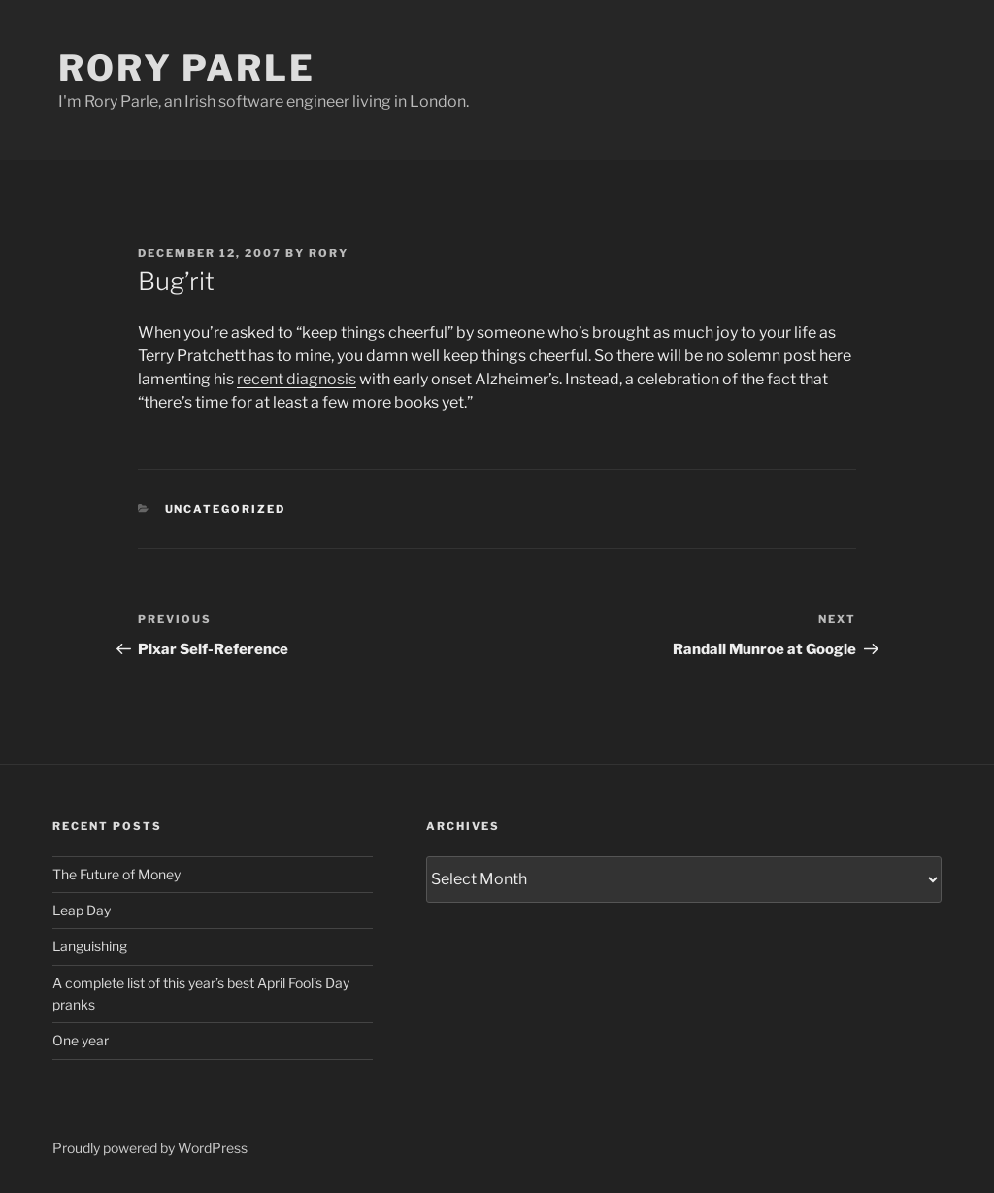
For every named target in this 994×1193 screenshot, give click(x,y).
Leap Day (81, 910)
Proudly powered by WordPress (150, 1148)
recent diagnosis (296, 379)
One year (80, 1040)
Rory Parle (186, 68)
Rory (328, 253)
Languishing (89, 946)
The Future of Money (116, 874)
